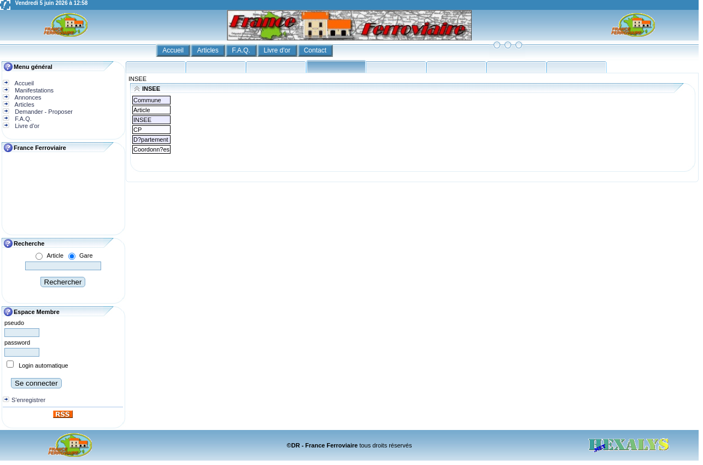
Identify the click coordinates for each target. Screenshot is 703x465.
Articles (208, 50)
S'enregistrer (28, 400)
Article (54, 255)
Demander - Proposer (43, 111)
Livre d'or (277, 50)
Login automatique (43, 365)
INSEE (137, 78)
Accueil (173, 50)
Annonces (27, 97)
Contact (316, 50)
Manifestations (33, 90)
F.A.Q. (242, 50)
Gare (85, 255)
